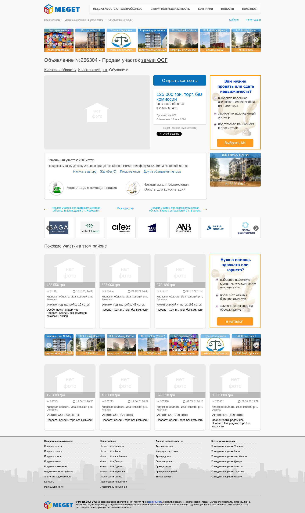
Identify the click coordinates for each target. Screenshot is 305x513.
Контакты (49, 481)
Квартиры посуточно (167, 451)
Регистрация (253, 19)
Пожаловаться (130, 171)
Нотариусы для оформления (166, 184)
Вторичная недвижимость (170, 8)
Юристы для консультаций (164, 189)
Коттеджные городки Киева (226, 451)
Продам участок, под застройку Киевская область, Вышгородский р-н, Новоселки (76, 209)
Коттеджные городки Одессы (227, 466)
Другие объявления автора (162, 171)
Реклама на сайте (54, 486)
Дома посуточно (164, 461)
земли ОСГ (154, 60)
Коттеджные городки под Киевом (229, 456)
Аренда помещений (166, 471)
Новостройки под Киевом (113, 456)
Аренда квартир (164, 446)
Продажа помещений (55, 466)
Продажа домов (52, 456)
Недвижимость (52, 20)
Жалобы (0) (108, 171)
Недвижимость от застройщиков (118, 8)
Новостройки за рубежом (113, 481)
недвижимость (188, 128)
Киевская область (60, 70)
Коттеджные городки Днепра (226, 461)
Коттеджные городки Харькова (227, 471)
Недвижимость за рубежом (58, 471)
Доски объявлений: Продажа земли (84, 20)
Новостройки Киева (110, 451)
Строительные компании (113, 486)
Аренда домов (163, 456)
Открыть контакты (180, 80)
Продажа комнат (53, 451)
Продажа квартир (53, 446)
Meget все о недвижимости (58, 505)
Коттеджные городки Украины (227, 446)
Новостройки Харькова (112, 471)
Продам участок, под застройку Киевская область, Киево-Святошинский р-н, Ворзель (175, 209)
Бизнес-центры (164, 476)
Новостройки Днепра (111, 461)
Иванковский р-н (92, 70)
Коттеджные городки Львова (226, 476)
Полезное (249, 8)
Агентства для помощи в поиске (92, 187)
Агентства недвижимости (57, 476)
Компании (205, 8)
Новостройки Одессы (111, 466)
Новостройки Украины (112, 446)
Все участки (125, 208)
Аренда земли (163, 466)
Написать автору (84, 171)
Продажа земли (52, 461)
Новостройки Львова (111, 476)
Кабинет (234, 19)
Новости (227, 8)
